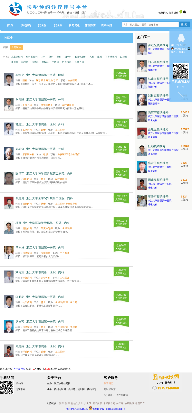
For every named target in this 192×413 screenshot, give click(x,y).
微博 (170, 12)
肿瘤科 (45, 62)
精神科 (24, 62)
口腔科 (123, 56)
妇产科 (68, 56)
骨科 (59, 56)
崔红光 (19, 75)
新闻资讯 (74, 25)
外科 (51, 56)
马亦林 (19, 247)
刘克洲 (19, 272)
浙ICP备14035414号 (77, 409)
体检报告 (90, 25)
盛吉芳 (19, 321)
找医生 (58, 25)
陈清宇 (19, 173)
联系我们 (106, 25)
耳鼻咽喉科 (111, 56)
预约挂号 (26, 25)
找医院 (42, 25)
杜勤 (18, 223)
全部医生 (16, 47)
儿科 (92, 56)
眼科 (99, 56)
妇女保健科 (80, 56)
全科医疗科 (32, 56)
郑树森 (19, 149)
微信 (176, 12)
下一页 (16, 368)
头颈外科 (79, 62)
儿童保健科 (17, 56)
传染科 (35, 62)
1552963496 (180, 49)
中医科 (55, 62)
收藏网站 (163, 12)
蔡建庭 (19, 198)
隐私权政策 (110, 389)
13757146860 (178, 52)
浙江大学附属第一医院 (41, 75)
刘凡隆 (19, 99)
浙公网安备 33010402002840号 (107, 409)
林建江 (19, 124)
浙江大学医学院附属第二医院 (45, 173)
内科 (43, 56)
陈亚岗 (19, 296)
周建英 (19, 346)
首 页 (10, 25)
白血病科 (67, 62)
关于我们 (108, 383)
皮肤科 (14, 62)
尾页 (23, 368)
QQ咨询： (116, 395)
